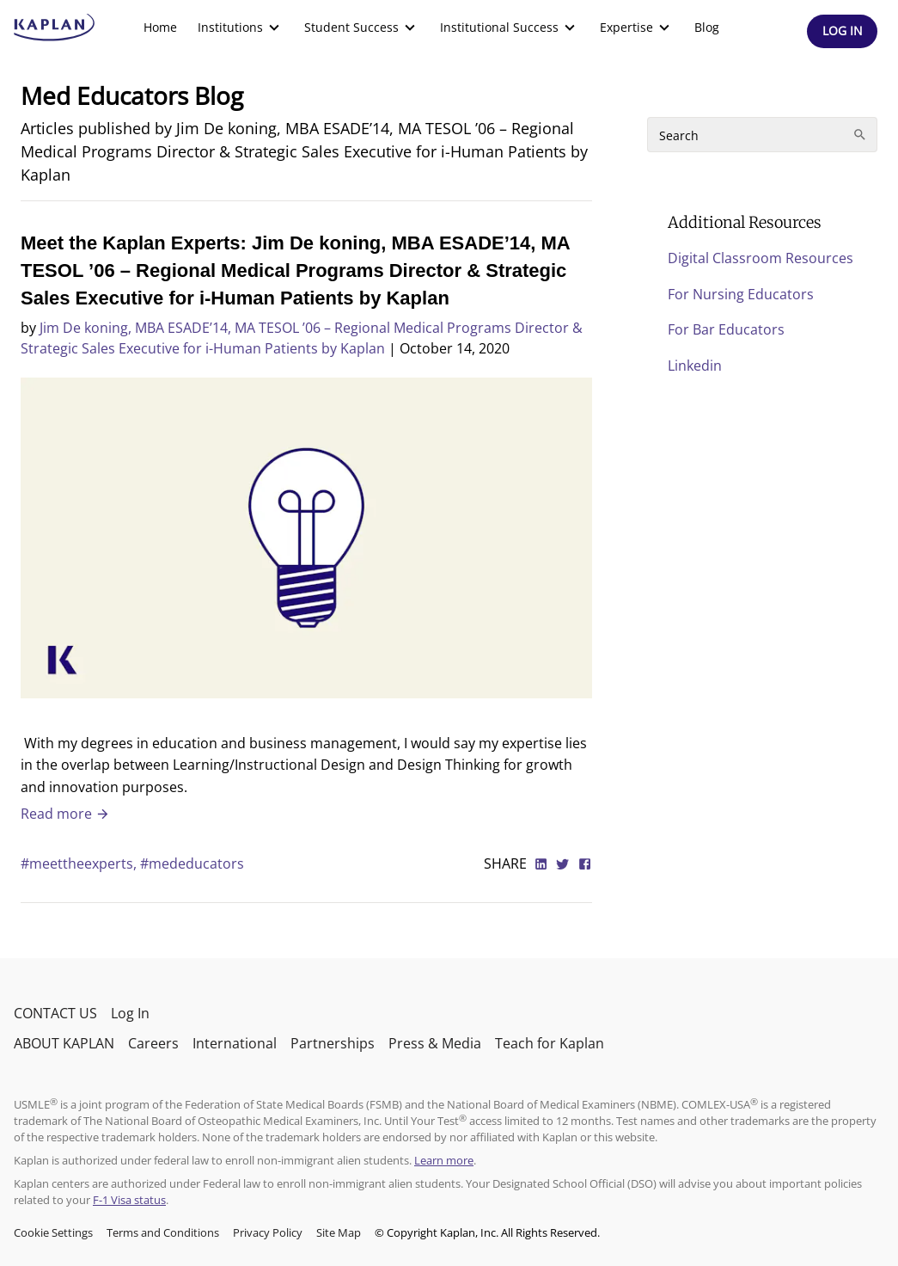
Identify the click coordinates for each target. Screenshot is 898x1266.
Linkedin (695, 365)
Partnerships (332, 1043)
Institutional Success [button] (509, 27)
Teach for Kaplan (549, 1043)
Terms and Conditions (163, 1232)
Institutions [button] (241, 27)
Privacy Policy (267, 1232)
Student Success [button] (361, 27)
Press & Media (434, 1043)
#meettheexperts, (80, 863)
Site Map (338, 1232)
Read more (65, 813)
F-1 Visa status (129, 1200)
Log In (130, 1013)
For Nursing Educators (741, 294)
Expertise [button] (637, 27)
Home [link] (160, 27)
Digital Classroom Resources (760, 258)
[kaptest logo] (54, 27)
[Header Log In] (842, 31)
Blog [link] (706, 27)
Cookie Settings (53, 1232)
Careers (153, 1043)
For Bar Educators (726, 329)
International (234, 1043)
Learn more (443, 1160)
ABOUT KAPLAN (64, 1043)
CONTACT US (55, 1013)
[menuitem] (160, 27)
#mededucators (192, 863)
